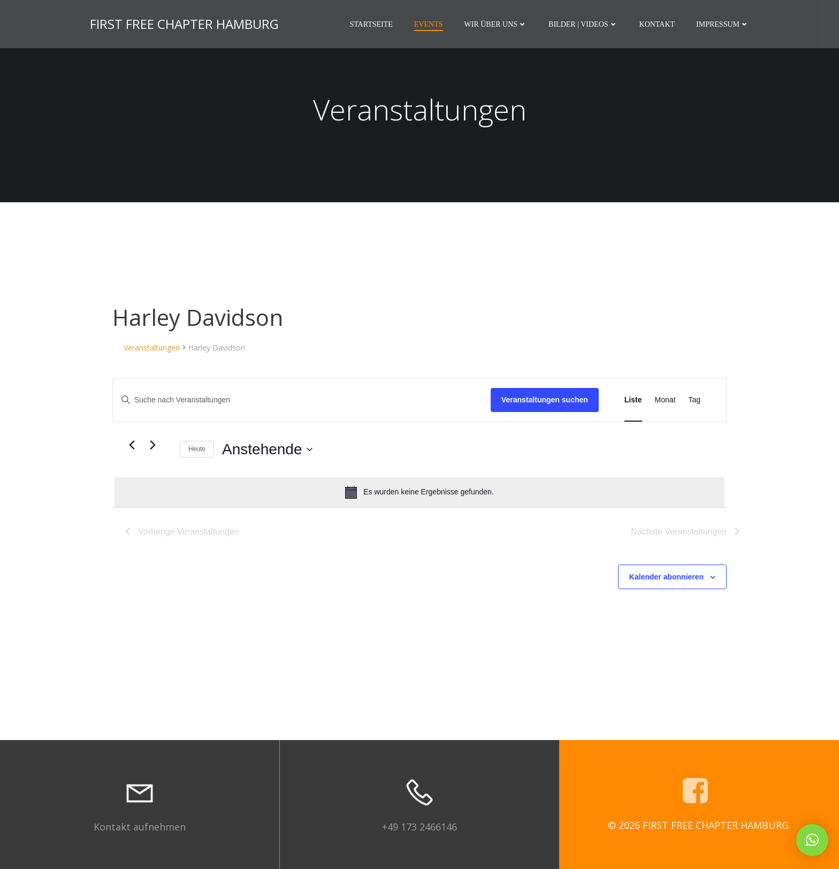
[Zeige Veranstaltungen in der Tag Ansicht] (694, 400)
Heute (196, 449)
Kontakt (657, 24)
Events (428, 24)
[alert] (419, 492)
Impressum (722, 24)
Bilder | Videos (582, 24)
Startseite (370, 24)
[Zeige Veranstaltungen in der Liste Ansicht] (633, 400)
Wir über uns (496, 24)
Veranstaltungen (152, 347)
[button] (812, 840)
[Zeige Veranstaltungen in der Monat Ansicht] (665, 400)
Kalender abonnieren (666, 577)
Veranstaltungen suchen (544, 399)
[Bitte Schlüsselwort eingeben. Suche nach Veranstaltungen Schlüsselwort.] (302, 400)
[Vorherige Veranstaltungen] (131, 445)
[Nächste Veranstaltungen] (152, 445)
